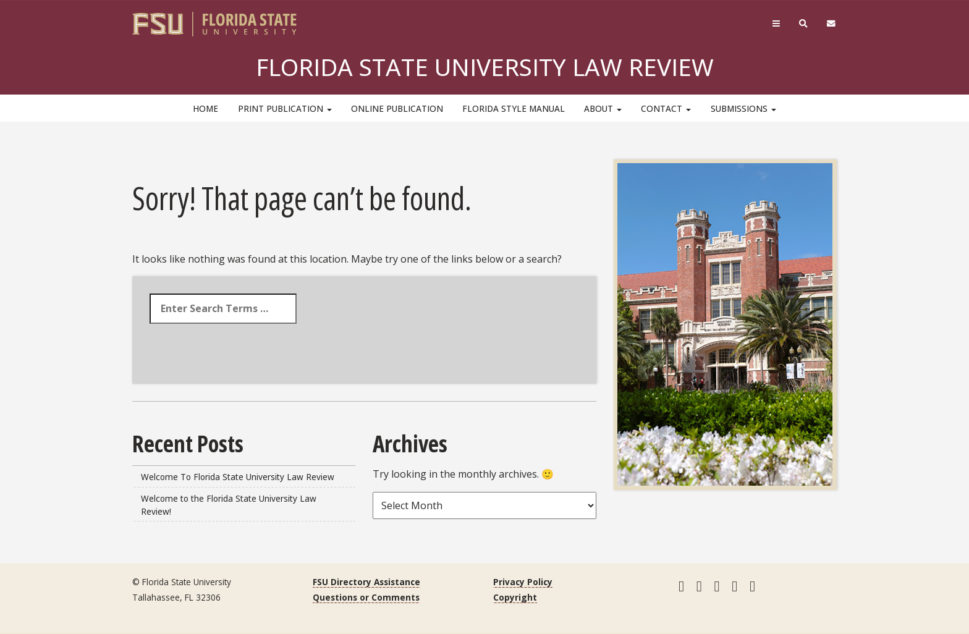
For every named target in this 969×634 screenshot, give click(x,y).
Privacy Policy (522, 582)
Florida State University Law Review (485, 67)
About (603, 108)
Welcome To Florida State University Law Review (237, 477)
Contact (666, 108)
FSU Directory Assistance (366, 582)
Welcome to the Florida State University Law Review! (228, 504)
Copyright (515, 597)
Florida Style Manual (513, 108)
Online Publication (397, 108)
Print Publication (285, 108)
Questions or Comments (366, 597)
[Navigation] (776, 24)
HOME (205, 108)
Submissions (743, 108)
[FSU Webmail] (831, 24)
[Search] (803, 24)
